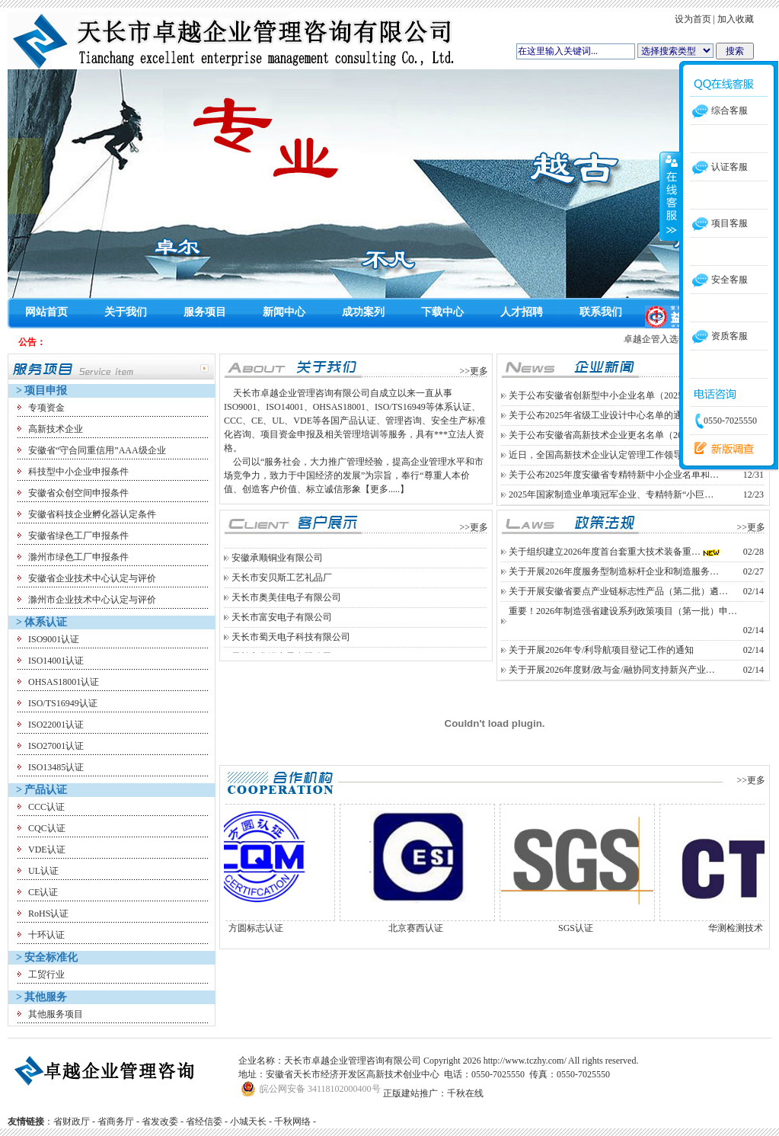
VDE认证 (46, 849)
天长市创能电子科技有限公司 (290, 551)
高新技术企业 (55, 429)
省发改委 (160, 1121)
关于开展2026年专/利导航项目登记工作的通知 (601, 650)
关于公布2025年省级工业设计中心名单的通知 (600, 415)
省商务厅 (115, 1121)
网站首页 (46, 312)
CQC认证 (46, 828)
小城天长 (248, 1121)
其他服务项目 (55, 1014)
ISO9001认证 (53, 639)
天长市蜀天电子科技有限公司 (290, 650)
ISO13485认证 (56, 767)
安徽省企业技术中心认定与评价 (92, 578)
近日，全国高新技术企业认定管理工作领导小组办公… (618, 455)
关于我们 (125, 312)
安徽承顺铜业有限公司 (277, 571)
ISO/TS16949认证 (62, 703)
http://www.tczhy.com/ (525, 1060)
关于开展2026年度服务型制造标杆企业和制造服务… (614, 571)
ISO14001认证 (56, 660)
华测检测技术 (749, 928)
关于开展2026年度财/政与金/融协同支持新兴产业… (612, 669)
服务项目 (205, 312)
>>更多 (473, 371)
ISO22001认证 (56, 724)
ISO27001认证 (56, 746)
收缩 (670, 196)
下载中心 (442, 312)
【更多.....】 (385, 489)
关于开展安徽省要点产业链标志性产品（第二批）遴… (618, 591)
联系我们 (600, 312)
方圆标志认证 (269, 928)
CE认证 (43, 892)
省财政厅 (71, 1121)
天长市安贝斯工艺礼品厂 (281, 591)
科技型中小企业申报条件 (78, 471)
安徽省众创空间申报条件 (78, 493)
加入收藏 (735, 19)
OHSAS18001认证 (63, 682)
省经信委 (204, 1121)
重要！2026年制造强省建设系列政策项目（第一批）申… (623, 611)
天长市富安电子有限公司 (281, 631)
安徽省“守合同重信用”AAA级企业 (97, 450)
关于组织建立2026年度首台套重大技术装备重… (605, 551)
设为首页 (693, 19)
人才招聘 (521, 312)
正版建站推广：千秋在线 (433, 1093)
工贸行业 (46, 974)
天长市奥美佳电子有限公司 (286, 611)
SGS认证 (589, 928)
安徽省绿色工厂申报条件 (78, 535)
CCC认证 (46, 807)
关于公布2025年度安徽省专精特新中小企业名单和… (614, 474)
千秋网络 (292, 1121)
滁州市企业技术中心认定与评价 (92, 599)
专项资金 (46, 407)
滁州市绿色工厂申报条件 (78, 557)
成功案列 (363, 312)
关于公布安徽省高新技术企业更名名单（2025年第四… (618, 435)
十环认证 (46, 935)
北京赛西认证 (429, 928)
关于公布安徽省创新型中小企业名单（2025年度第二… (618, 395)
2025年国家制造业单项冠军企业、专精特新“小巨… (611, 494)
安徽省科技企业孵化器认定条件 (92, 514)
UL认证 (43, 871)
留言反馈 (720, 448)
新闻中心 (284, 312)
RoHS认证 (48, 913)
